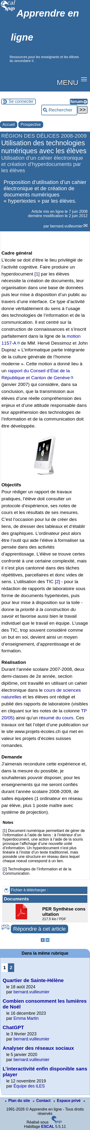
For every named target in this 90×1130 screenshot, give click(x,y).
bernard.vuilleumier (66, 226)
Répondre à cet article (39, 929)
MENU (67, 82)
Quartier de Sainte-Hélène (33, 980)
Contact (42, 1101)
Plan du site (18, 1101)
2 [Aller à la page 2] (11, 967)
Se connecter (21, 101)
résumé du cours (56, 717)
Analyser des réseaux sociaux (38, 1048)
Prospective (31, 124)
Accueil (8, 124)
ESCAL (47, 1126)
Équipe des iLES (29, 1086)
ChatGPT (13, 1027)
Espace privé (68, 1101)
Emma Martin (26, 1018)
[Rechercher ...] (59, 110)
